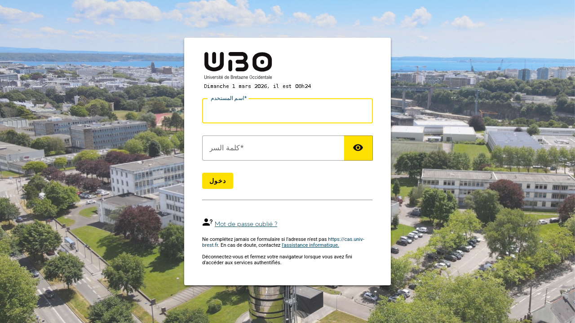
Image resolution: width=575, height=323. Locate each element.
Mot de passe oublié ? (246, 224)
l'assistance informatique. (310, 245)
